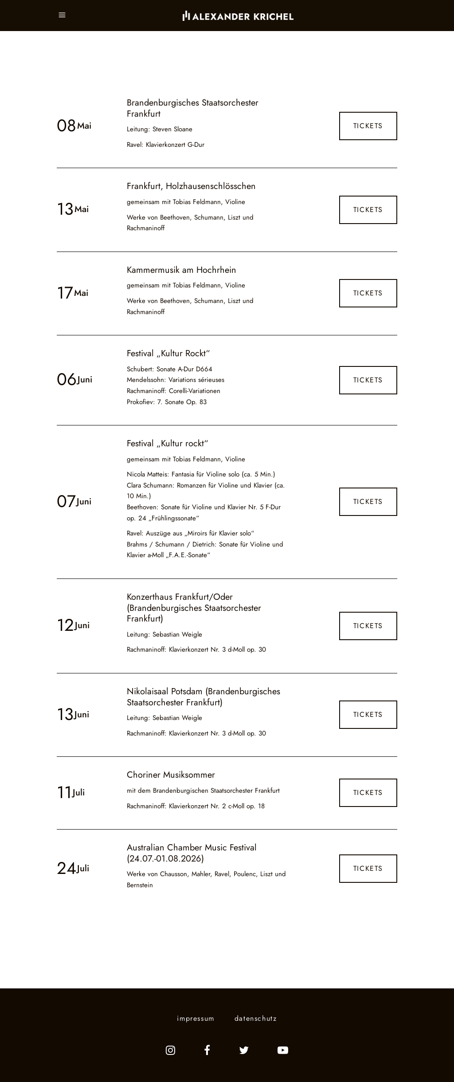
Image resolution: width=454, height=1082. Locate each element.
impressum (195, 1018)
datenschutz (256, 1018)
